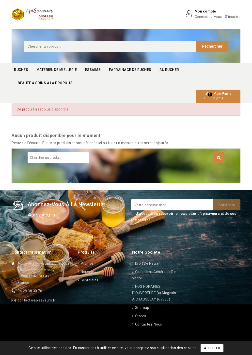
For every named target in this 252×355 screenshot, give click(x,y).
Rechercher (212, 46)
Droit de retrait (147, 263)
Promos (87, 263)
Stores (140, 316)
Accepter (212, 348)
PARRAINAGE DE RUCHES (130, 70)
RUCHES (21, 70)
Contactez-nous (148, 324)
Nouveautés (90, 272)
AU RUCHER (169, 70)
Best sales (89, 280)
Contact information (32, 252)
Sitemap (141, 308)
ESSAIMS (93, 70)
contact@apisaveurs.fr (37, 300)
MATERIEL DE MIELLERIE (56, 70)
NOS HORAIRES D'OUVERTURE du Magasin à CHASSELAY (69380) (154, 293)
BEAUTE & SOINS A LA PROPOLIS (45, 83)
